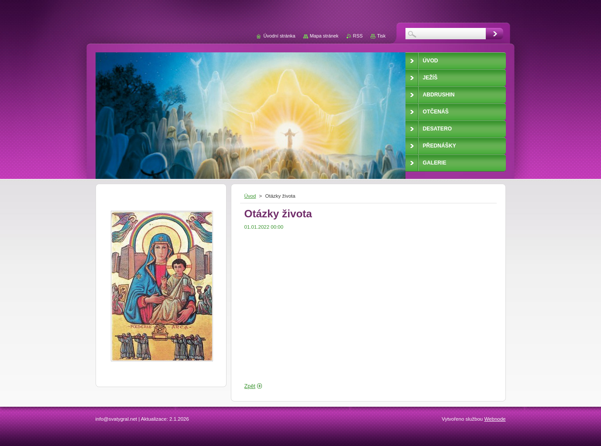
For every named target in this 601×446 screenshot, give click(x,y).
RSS (358, 35)
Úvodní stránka (279, 35)
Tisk (381, 35)
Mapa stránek (324, 35)
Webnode (494, 419)
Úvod (250, 196)
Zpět (250, 386)
